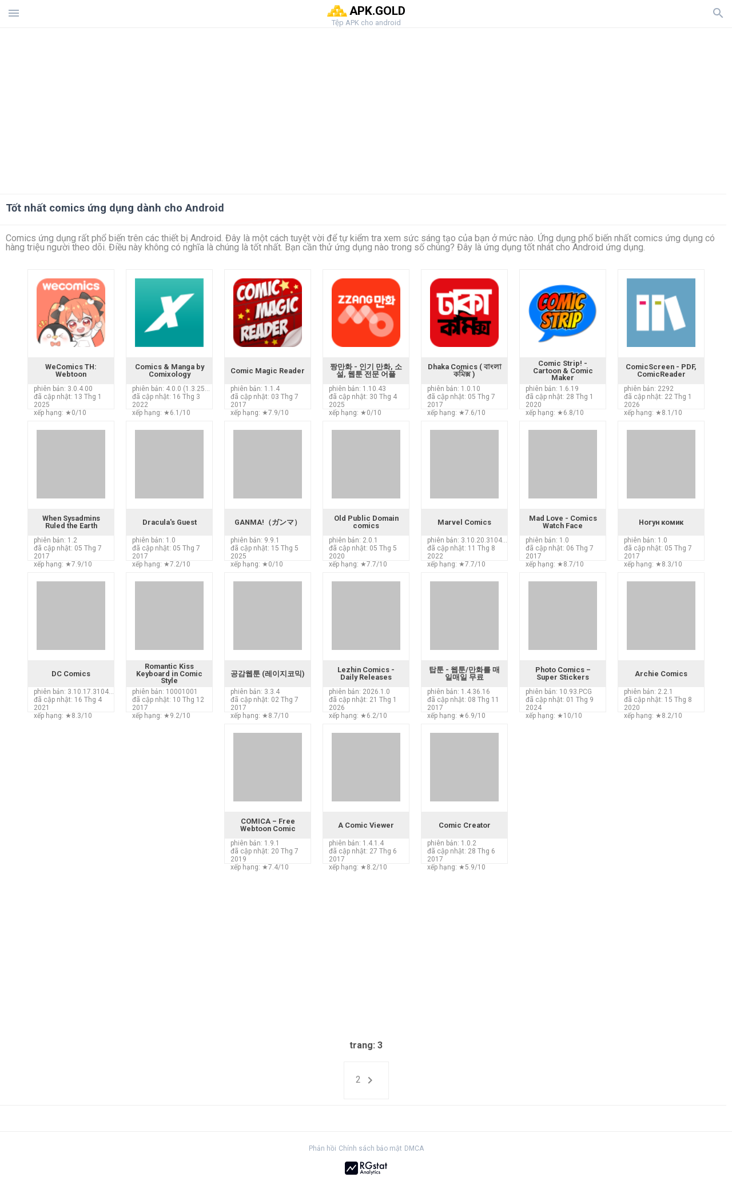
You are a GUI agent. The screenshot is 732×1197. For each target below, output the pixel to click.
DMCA (414, 1148)
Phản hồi (322, 1148)
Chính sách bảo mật (370, 1148)
